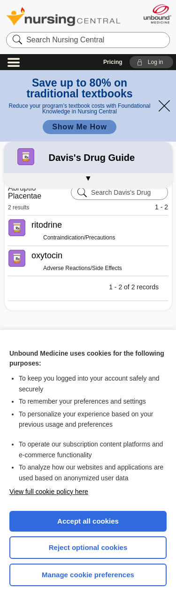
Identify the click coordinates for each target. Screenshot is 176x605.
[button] (151, 62)
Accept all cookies (88, 521)
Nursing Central (63, 16)
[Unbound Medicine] (157, 13)
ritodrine (46, 225)
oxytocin (46, 255)
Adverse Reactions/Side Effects (82, 268)
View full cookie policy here (48, 491)
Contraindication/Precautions (79, 237)
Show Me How (79, 127)
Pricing (112, 62)
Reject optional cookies (88, 547)
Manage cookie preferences (88, 575)
